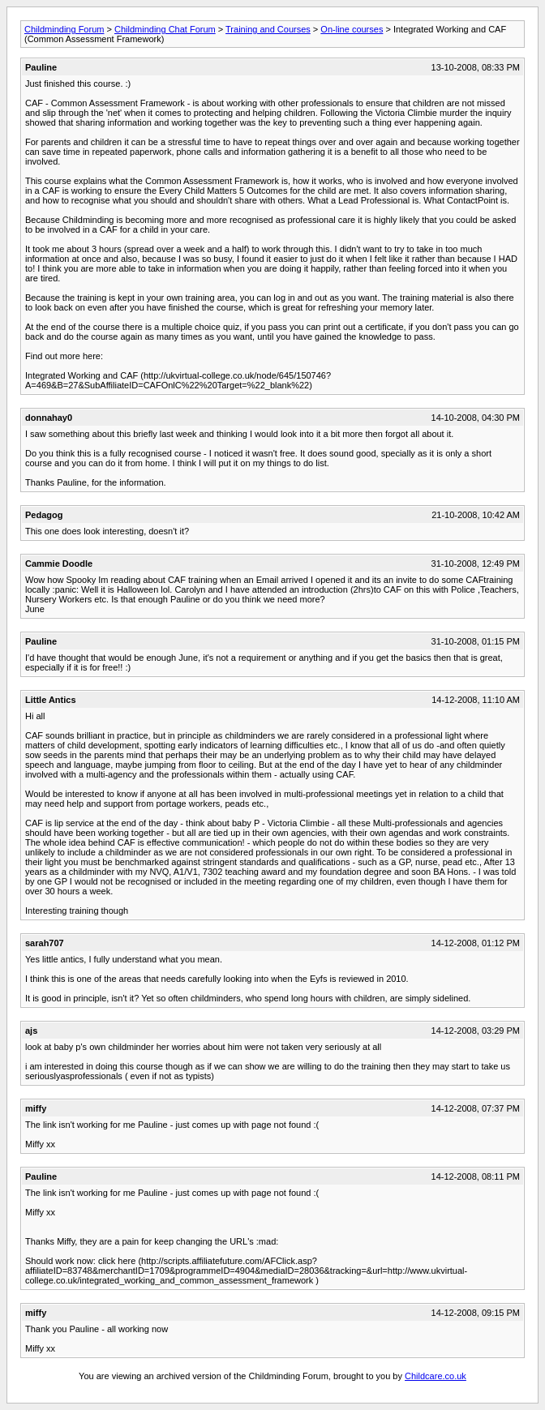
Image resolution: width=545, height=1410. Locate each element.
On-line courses (351, 29)
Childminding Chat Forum (165, 29)
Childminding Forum (64, 29)
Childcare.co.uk (435, 1376)
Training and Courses (268, 29)
